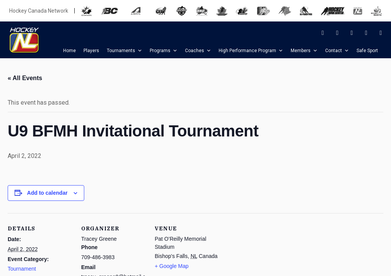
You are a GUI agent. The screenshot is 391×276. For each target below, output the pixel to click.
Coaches (198, 50)
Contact (337, 50)
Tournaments (124, 50)
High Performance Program (251, 50)
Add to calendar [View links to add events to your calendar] (47, 193)
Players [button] (91, 50)
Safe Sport (367, 50)
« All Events (25, 78)
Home (69, 50)
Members (304, 50)
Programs (163, 50)
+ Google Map (171, 266)
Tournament (22, 269)
